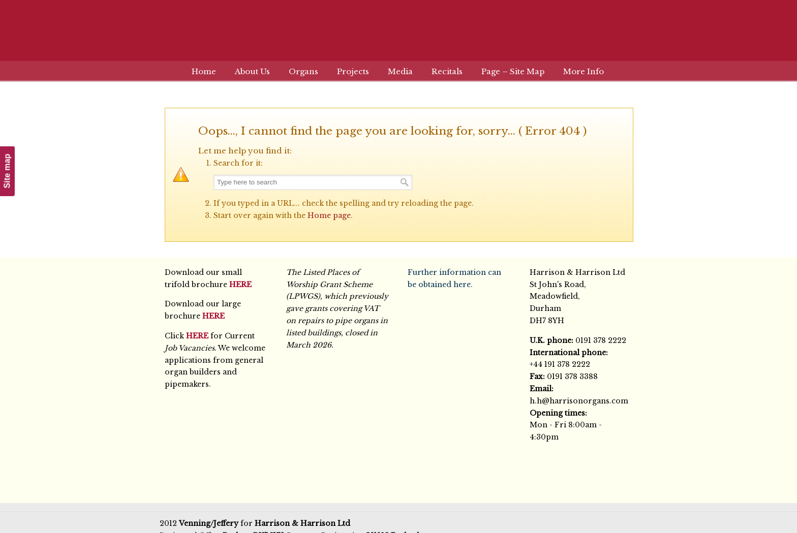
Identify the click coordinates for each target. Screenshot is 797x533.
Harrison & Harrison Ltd (398, 37)
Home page (329, 215)
